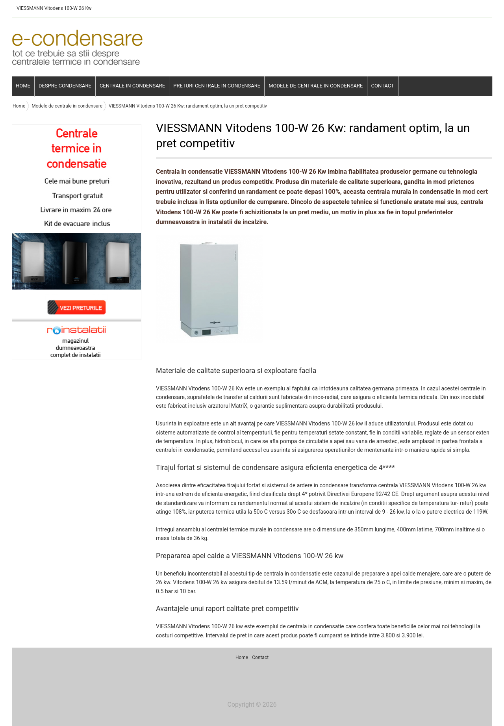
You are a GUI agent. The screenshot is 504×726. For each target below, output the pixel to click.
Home (23, 86)
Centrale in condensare (132, 86)
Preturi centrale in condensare (216, 86)
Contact (382, 86)
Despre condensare (65, 86)
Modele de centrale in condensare (316, 86)
